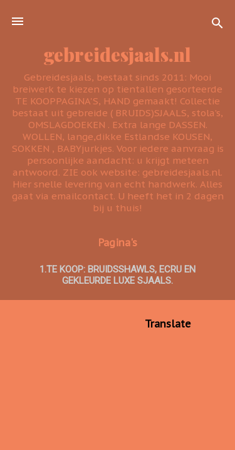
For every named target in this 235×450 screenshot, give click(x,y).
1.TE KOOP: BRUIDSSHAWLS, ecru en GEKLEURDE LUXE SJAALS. (117, 275)
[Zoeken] (217, 25)
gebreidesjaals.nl (117, 54)
